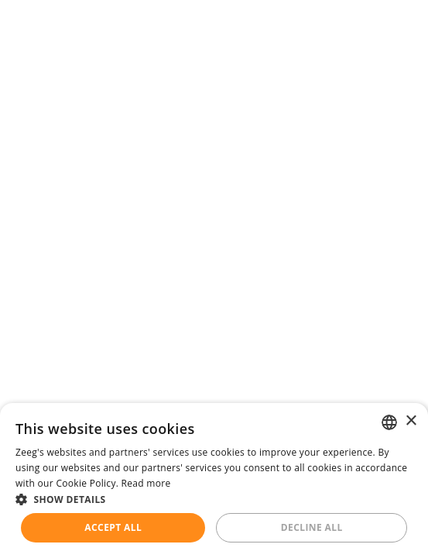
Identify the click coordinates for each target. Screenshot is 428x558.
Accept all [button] (113, 527)
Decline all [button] (312, 527)
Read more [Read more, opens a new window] (146, 483)
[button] (214, 499)
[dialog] (214, 480)
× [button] (410, 421)
